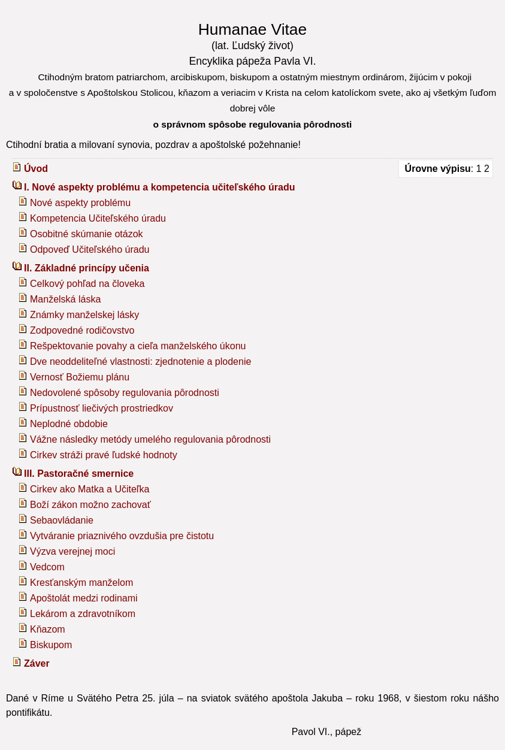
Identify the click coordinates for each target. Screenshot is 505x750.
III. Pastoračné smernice (79, 473)
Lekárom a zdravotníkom (82, 614)
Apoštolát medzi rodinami (84, 598)
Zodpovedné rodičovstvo (82, 330)
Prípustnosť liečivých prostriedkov (101, 408)
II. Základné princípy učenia (86, 268)
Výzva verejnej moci (72, 551)
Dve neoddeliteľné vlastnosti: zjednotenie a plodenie (140, 361)
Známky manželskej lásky (84, 315)
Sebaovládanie (61, 520)
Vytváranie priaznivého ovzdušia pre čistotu (122, 536)
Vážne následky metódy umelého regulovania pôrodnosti (150, 439)
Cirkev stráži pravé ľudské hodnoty (103, 455)
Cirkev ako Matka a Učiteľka (89, 489)
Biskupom (51, 645)
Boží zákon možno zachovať (90, 505)
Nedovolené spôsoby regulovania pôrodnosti (124, 393)
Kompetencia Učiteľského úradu (98, 218)
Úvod (36, 169)
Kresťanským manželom (81, 582)
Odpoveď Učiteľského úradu (90, 249)
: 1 (443, 169)
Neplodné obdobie (69, 424)
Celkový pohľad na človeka (87, 284)
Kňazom (47, 629)
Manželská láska (65, 299)
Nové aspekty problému (80, 203)
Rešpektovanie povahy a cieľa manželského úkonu (138, 346)
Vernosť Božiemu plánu (79, 377)
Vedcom (47, 567)
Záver (37, 663)
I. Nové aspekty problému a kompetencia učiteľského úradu (159, 187)
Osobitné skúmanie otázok (86, 234)
